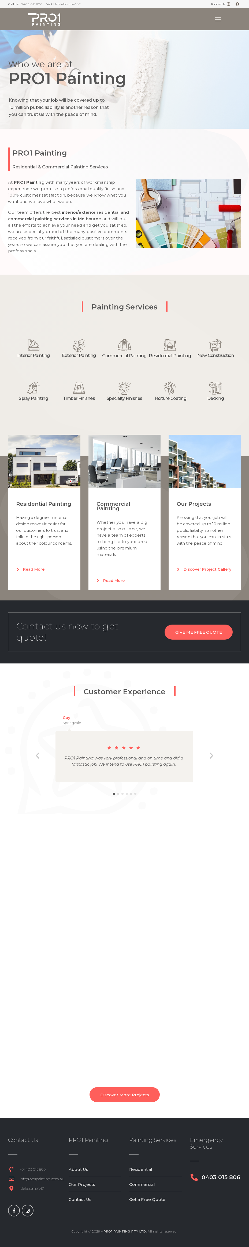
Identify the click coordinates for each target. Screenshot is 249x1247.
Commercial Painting (124, 355)
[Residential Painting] (170, 345)
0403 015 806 (31, 4)
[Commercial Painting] (124, 345)
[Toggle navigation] (218, 19)
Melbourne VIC (69, 4)
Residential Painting (170, 355)
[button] (38, 756)
